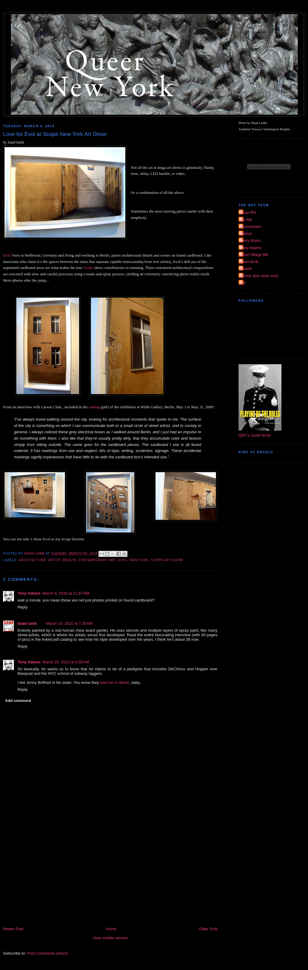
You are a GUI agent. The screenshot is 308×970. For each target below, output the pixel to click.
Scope (88, 267)
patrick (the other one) (259, 275)
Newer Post (13, 929)
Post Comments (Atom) (47, 953)
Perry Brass (250, 240)
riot (242, 282)
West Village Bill (254, 254)
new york (139, 560)
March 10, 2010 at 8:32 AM (66, 662)
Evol (122, 560)
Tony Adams (29, 593)
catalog (94, 407)
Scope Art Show (167, 560)
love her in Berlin (114, 682)
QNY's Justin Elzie (255, 435)
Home (111, 929)
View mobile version (110, 938)
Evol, (7, 255)
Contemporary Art (97, 560)
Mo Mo (246, 219)
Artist (54, 560)
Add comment (18, 700)
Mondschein (250, 226)
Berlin (69, 560)
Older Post (208, 929)
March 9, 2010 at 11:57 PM (66, 593)
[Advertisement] (110, 880)
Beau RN (248, 212)
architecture (32, 560)
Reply (22, 607)
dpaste (246, 268)
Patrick (246, 233)
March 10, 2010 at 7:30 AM (69, 623)
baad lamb (27, 623)
